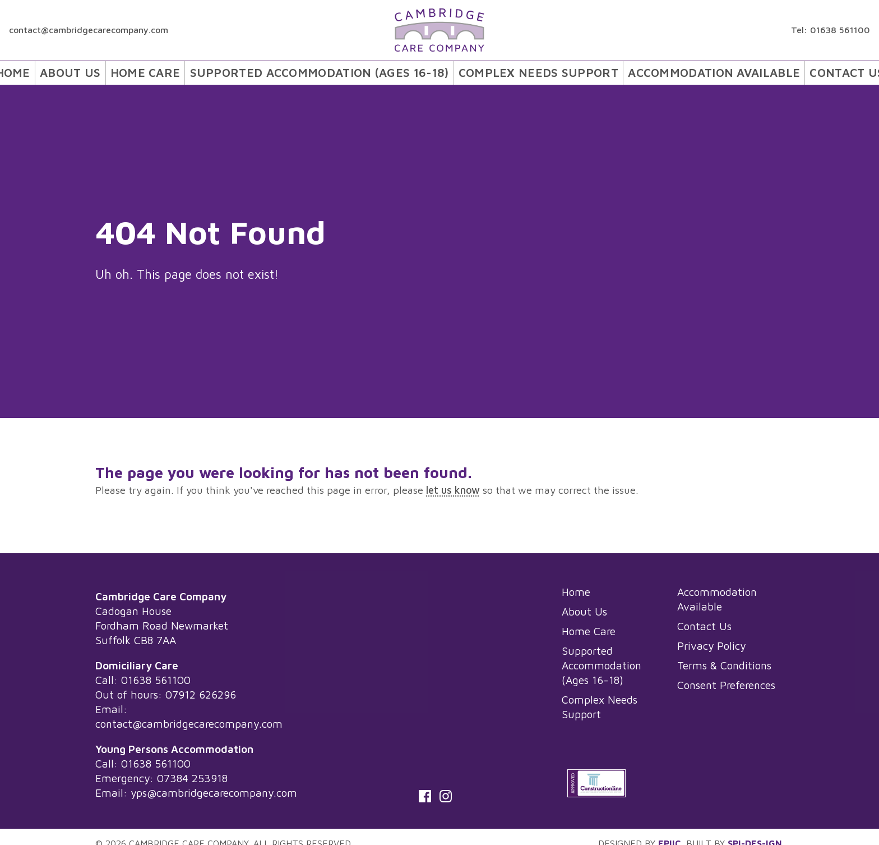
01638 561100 (840, 30)
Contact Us (807, 71)
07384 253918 (192, 777)
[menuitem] (54, 71)
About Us (110, 71)
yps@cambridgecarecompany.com (214, 792)
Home (54, 71)
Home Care (182, 71)
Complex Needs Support (529, 71)
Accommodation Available (685, 71)
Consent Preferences (726, 684)
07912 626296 (200, 694)
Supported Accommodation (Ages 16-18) (337, 71)
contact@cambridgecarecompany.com (88, 30)
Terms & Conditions (724, 665)
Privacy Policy (711, 645)
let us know (453, 490)
